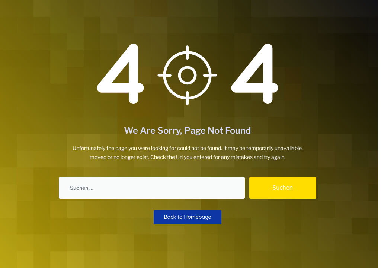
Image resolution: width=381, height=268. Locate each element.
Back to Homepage (187, 217)
